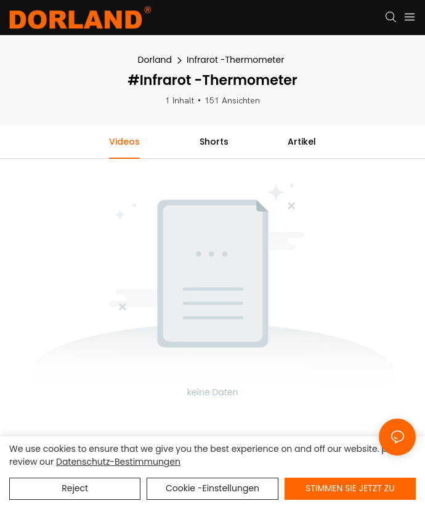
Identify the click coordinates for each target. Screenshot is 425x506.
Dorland (155, 60)
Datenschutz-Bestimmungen (118, 462)
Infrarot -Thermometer (235, 60)
